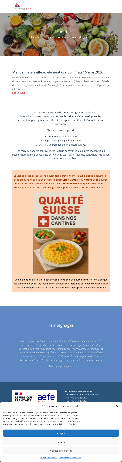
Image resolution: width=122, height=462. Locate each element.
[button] (117, 408)
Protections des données (70, 460)
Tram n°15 (69, 401)
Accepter (61, 435)
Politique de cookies (48, 460)
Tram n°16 (69, 397)
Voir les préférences (61, 453)
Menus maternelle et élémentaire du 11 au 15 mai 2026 (57, 72)
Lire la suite (18, 92)
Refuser (61, 444)
